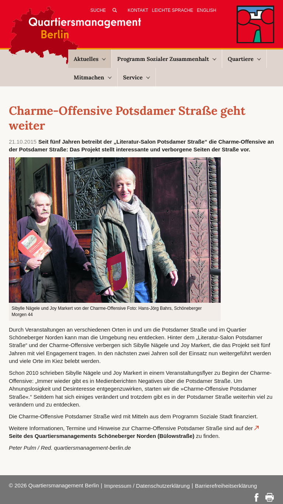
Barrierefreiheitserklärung (226, 486)
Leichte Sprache (172, 10)
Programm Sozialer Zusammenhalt (166, 58)
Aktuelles (90, 58)
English (206, 10)
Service (136, 77)
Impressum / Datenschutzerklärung (147, 486)
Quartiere (244, 58)
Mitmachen (93, 77)
